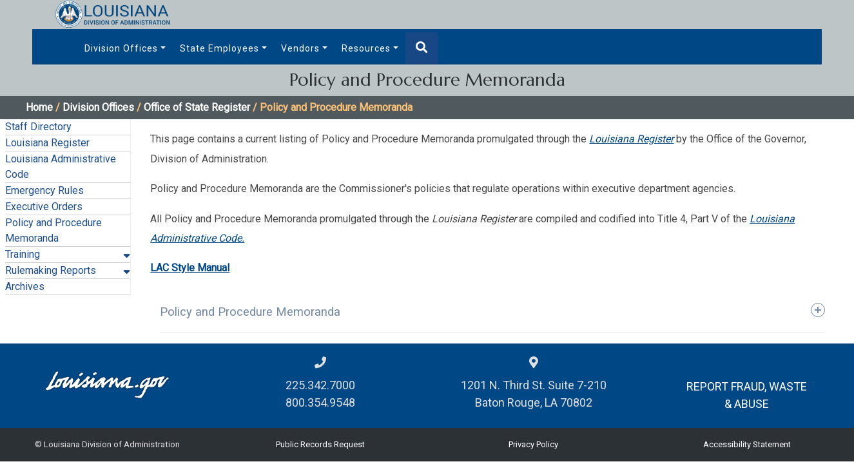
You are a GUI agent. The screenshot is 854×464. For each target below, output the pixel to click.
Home (39, 107)
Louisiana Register (47, 143)
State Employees (219, 48)
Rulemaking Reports (50, 270)
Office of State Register (197, 107)
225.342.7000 (320, 385)
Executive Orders (43, 206)
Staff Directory (38, 127)
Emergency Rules (44, 190)
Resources (366, 48)
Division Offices (121, 48)
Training (22, 254)
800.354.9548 (320, 402)
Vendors (300, 48)
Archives (24, 286)
